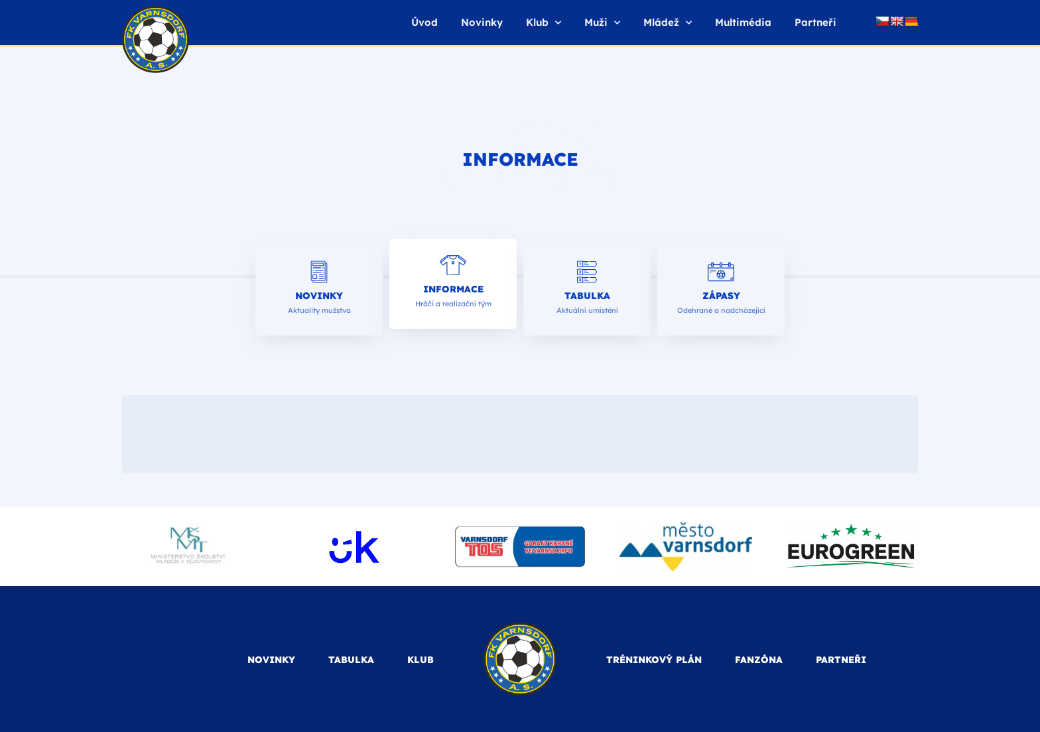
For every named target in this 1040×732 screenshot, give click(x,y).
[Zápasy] (721, 272)
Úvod (424, 22)
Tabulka (587, 296)
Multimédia (743, 22)
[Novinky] (319, 272)
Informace (453, 289)
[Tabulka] (587, 272)
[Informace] (453, 265)
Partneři (815, 22)
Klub (543, 23)
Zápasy (721, 296)
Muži (602, 23)
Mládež (667, 23)
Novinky (482, 22)
